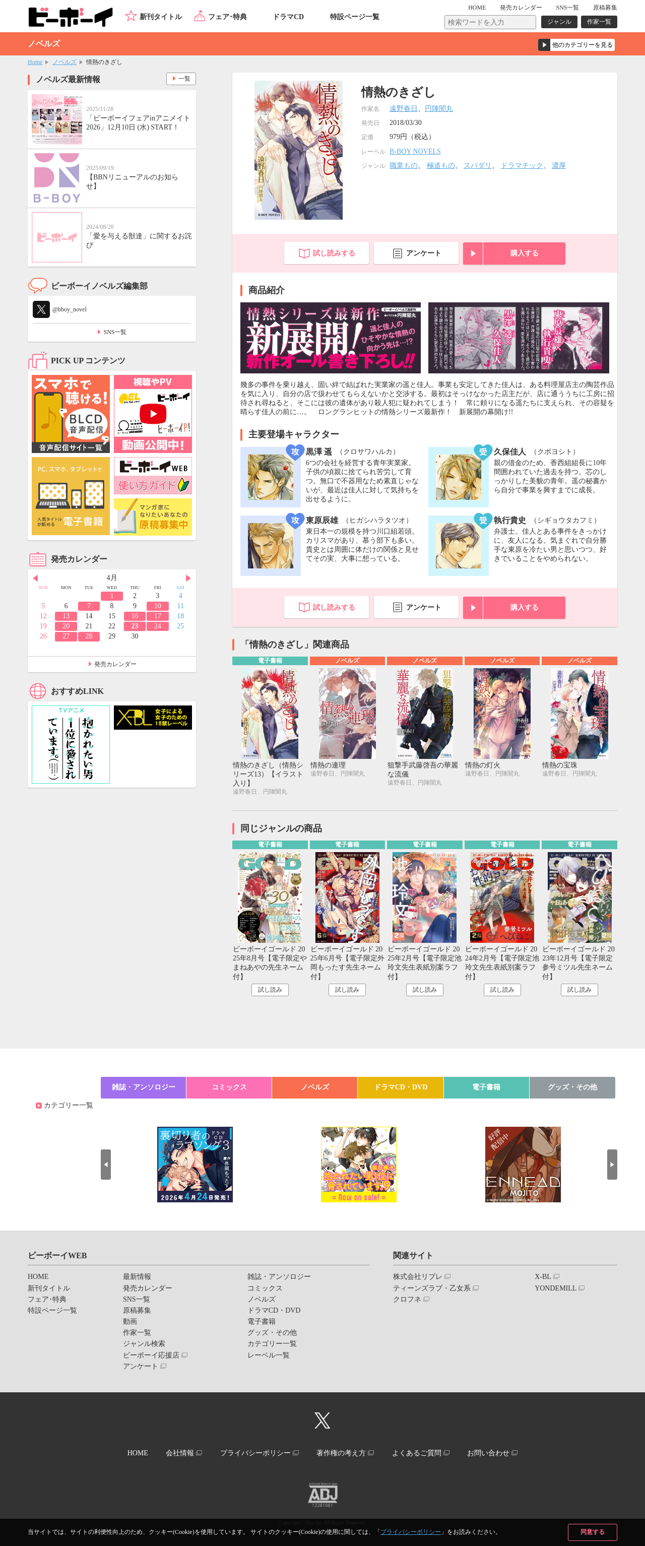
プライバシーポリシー (410, 1531)
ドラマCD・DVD (401, 1087)
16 (134, 616)
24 (157, 626)
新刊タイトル (161, 17)
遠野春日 (404, 108)
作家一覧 (599, 21)
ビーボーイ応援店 (151, 1355)
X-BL (543, 1276)
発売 (521, 7)
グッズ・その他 (572, 1087)
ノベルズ (64, 62)
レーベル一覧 (268, 1355)
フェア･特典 (227, 17)
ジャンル (559, 21)
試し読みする (334, 253)
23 (134, 626)
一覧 (184, 78)
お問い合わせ (488, 1453)
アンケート (423, 253)
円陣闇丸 (439, 108)
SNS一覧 (567, 7)
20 (66, 626)
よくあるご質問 (416, 1453)
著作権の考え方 (341, 1453)
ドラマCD (288, 17)
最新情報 (137, 1276)
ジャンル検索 (144, 1343)
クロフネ (407, 1299)
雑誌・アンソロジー (143, 1087)
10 (157, 606)
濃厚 (559, 165)
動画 (130, 1321)
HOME (477, 7)
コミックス (229, 1087)
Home (35, 62)
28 (89, 636)
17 (157, 616)
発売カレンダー (115, 664)
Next (188, 578)
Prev (35, 578)
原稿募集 (605, 7)
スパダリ (478, 165)
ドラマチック (522, 165)
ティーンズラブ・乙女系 (432, 1288)
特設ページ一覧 (354, 17)
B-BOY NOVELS (415, 151)
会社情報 (180, 1453)
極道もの (441, 165)
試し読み (270, 989)
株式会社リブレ (417, 1276)
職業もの (404, 165)
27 (66, 636)
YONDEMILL (555, 1288)
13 (66, 616)
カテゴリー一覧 (68, 1105)
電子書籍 (486, 1087)
